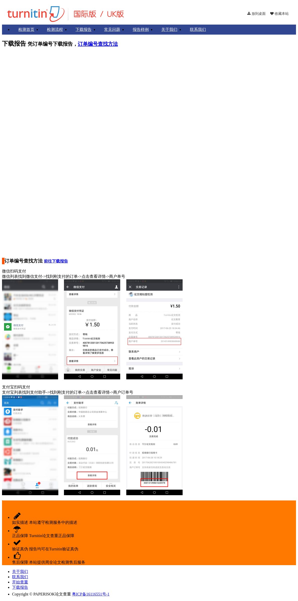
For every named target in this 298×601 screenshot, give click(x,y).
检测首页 (26, 29)
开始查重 (20, 582)
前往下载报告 (56, 261)
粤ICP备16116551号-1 (91, 594)
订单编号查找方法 (98, 44)
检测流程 (55, 29)
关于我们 (169, 29)
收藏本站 (279, 14)
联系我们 (198, 29)
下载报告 (84, 29)
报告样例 (141, 29)
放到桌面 (256, 14)
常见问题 (112, 29)
